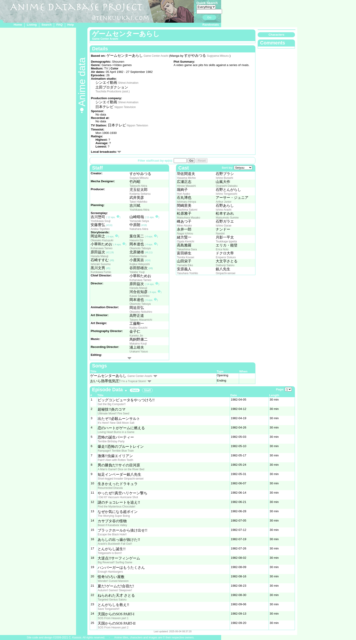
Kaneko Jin (136, 335)
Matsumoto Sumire (227, 217)
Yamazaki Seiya (139, 221)
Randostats (210, 24)
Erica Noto (222, 249)
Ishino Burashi (224, 178)
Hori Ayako (183, 193)
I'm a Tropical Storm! (133, 381)
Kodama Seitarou (140, 193)
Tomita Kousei (185, 257)
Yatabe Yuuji (136, 272)
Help (70, 24)
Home (18, 24)
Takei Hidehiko (138, 201)
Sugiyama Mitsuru (218, 55)
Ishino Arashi (223, 209)
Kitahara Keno (138, 256)
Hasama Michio (186, 178)
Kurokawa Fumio (101, 272)
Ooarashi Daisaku (226, 185)
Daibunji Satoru (225, 265)
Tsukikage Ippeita (226, 241)
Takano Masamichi (140, 319)
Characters (276, 34)
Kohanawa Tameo (101, 248)
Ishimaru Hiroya (186, 201)
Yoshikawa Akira (139, 209)
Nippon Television (125, 107)
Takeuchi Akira (138, 185)
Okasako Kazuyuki (102, 240)
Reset (202, 160)
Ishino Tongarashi (226, 193)
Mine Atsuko (184, 225)
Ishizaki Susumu (100, 264)
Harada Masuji (99, 256)
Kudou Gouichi (138, 327)
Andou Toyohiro (100, 229)
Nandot (220, 233)
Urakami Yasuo (138, 351)
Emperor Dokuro (226, 257)
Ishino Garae (223, 225)
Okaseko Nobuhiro (140, 311)
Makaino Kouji (137, 343)
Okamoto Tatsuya (140, 248)
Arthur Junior (223, 201)
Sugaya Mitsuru (138, 178)
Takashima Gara (187, 249)
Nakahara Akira (138, 229)
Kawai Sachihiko (139, 296)
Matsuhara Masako (188, 217)
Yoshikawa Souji (100, 221)
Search (47, 24)
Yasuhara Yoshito (187, 273)
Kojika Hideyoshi (139, 264)
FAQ (59, 24)
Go (209, 17)
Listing (32, 24)
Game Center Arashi (155, 55)
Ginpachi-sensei (225, 273)
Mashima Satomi (187, 209)
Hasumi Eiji (136, 240)
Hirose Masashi (186, 185)
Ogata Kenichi (185, 241)
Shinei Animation (128, 82)
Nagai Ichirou (185, 233)
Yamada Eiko (185, 265)
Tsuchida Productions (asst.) (112, 91)
